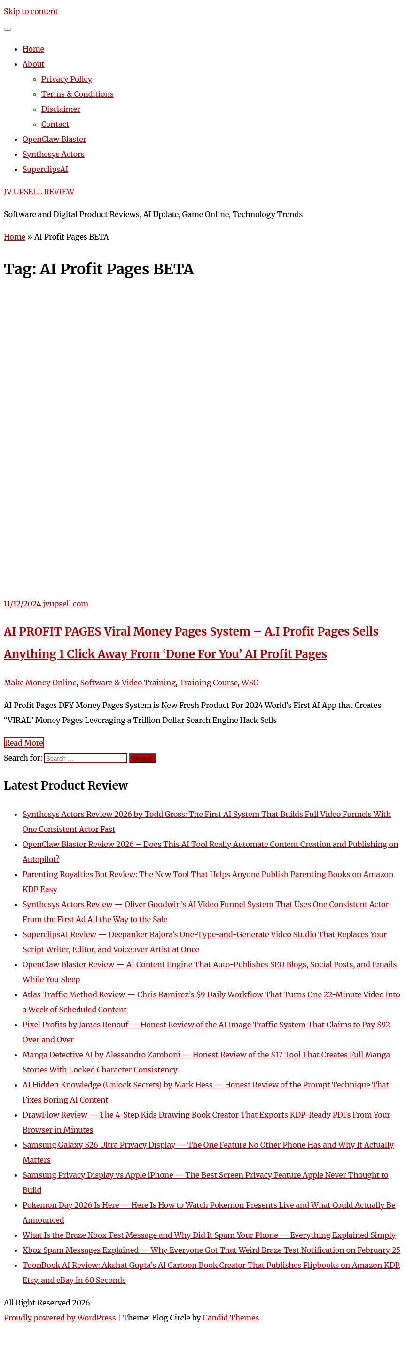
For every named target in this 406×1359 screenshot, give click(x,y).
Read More (24, 742)
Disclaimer (60, 109)
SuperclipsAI (45, 169)
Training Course (209, 682)
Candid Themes (231, 1317)
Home (33, 49)
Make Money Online (40, 682)
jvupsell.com (65, 603)
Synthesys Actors (54, 154)
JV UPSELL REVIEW (39, 191)
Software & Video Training (127, 682)
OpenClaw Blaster (54, 139)
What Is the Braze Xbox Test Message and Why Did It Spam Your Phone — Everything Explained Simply (209, 1235)
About (34, 64)
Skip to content (31, 11)
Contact (55, 124)
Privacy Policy (66, 79)
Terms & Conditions (77, 94)
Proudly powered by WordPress (60, 1317)
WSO (250, 682)
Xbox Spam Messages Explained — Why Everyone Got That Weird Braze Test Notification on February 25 (211, 1250)
